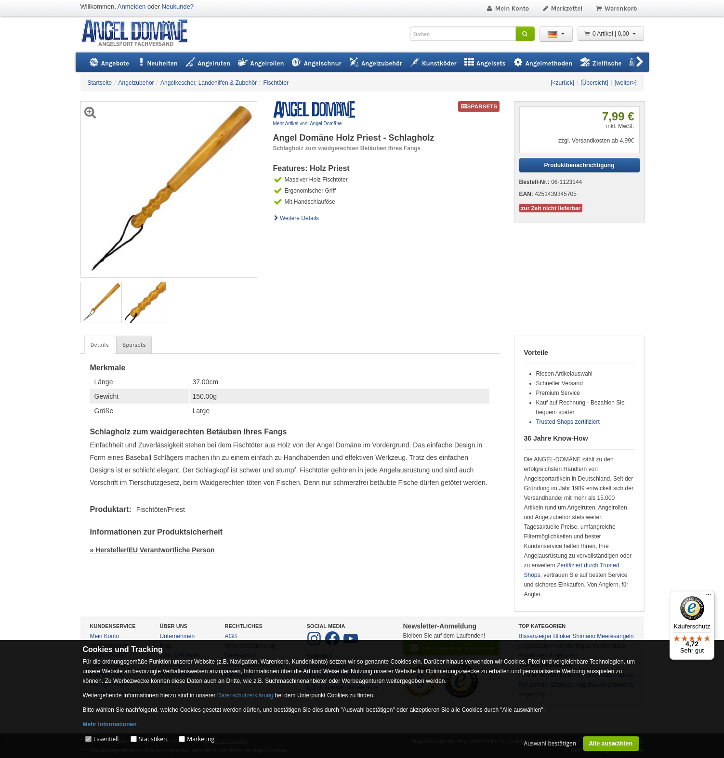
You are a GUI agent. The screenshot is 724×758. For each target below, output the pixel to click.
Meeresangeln (615, 636)
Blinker (562, 636)
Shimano (584, 636)
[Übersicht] (594, 82)
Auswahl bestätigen (550, 743)
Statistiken (153, 739)
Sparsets (134, 344)
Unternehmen (177, 636)
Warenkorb (616, 8)
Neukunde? (178, 6)
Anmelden (132, 6)
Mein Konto (507, 8)
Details (100, 344)
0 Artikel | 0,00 (611, 33)
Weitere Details (296, 218)
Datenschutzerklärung (245, 695)
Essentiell (105, 739)
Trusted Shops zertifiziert (568, 421)
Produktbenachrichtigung (579, 165)
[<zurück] (562, 82)
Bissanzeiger (535, 636)
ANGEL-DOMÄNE (139, 33)
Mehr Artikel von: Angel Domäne (307, 123)
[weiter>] (626, 82)
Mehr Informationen (110, 724)
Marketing (200, 739)
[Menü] (708, 596)
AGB (231, 636)
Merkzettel (561, 8)
